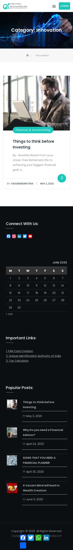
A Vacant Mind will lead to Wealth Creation (41, 487)
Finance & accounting (33, 130)
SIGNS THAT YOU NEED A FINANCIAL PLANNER (39, 460)
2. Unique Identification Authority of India (33, 356)
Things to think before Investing (38, 404)
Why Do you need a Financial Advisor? (43, 432)
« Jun (9, 314)
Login (64, 6)
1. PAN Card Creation (19, 351)
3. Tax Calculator (17, 361)
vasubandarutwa (20, 183)
